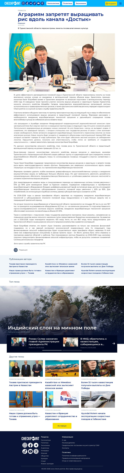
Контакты (65, 448)
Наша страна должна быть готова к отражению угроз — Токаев (24, 416)
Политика (67, 3)
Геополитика (53, 3)
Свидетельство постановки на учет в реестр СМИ (80, 445)
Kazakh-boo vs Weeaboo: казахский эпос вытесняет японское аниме (59, 385)
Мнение (44, 453)
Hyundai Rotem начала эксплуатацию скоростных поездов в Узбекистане (95, 416)
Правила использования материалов (76, 458)
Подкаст (111, 4)
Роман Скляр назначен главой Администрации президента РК (44, 341)
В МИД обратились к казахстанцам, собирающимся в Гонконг (93, 341)
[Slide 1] (52, 350)
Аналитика (45, 448)
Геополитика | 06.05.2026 (19, 332)
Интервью (45, 451)
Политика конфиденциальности (74, 456)
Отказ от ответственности (71, 461)
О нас (64, 440)
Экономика (81, 3)
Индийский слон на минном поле (52, 328)
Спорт (43, 461)
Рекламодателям (68, 443)
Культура (44, 458)
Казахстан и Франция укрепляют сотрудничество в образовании (61, 416)
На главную (62, 426)
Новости (22, 10)
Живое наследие (47, 464)
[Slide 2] (72, 350)
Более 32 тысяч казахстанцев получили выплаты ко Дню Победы (97, 385)
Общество (45, 456)
